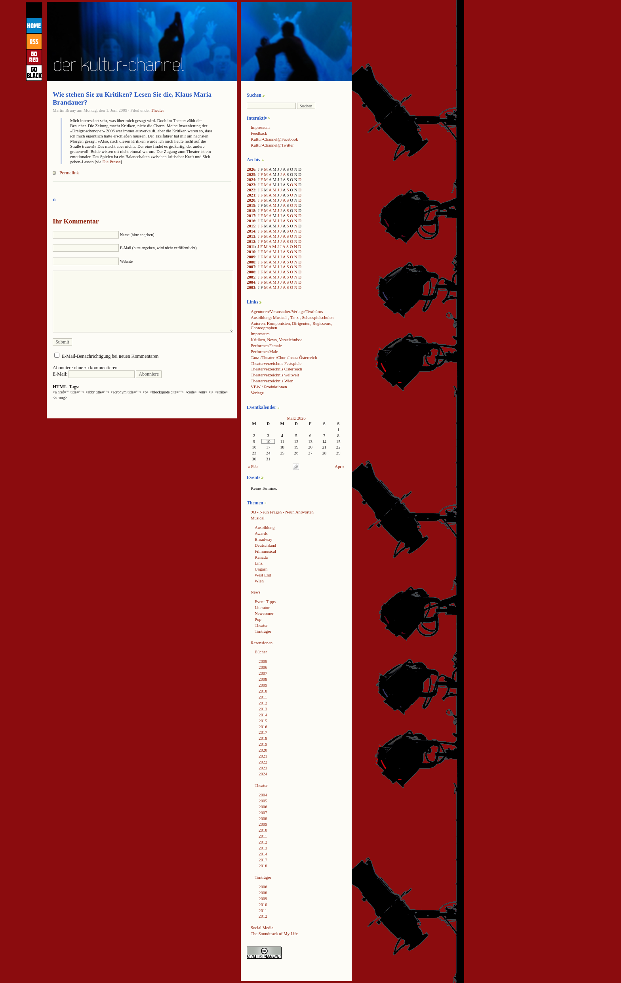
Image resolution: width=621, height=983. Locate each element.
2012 (251, 241)
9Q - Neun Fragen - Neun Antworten (282, 512)
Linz (259, 563)
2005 (251, 277)
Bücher (261, 651)
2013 (251, 236)
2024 (251, 179)
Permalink (69, 173)
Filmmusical (265, 551)
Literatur (262, 607)
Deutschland (265, 545)
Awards (261, 533)
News (256, 592)
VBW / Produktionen (269, 386)
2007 (251, 266)
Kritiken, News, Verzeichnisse (277, 339)
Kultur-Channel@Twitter (272, 145)
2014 (251, 231)
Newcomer (264, 613)
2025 (251, 174)
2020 (251, 200)
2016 (251, 220)
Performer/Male (264, 351)
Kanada (261, 557)
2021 (251, 195)
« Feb (252, 466)
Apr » (340, 466)
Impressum (260, 127)
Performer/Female (266, 345)
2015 (251, 225)
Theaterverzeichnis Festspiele (276, 363)
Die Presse (112, 161)
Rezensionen (261, 642)
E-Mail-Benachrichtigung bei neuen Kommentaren (110, 356)
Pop (258, 619)
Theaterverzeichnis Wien (272, 380)
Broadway (263, 539)
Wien (259, 580)
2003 (251, 287)
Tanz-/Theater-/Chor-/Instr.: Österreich (284, 357)
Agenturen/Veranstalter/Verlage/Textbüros (287, 311)
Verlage (257, 392)
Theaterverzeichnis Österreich (276, 368)
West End (263, 575)
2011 (251, 246)
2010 (251, 251)
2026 (251, 169)
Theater (157, 110)
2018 (251, 210)
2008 (251, 262)
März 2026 (296, 418)
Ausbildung (264, 527)
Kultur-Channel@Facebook (274, 139)
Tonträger (263, 631)
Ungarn (261, 569)
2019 (251, 205)
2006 (251, 271)
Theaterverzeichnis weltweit (275, 374)
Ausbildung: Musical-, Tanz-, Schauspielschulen (292, 317)
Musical (258, 517)
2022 (251, 189)
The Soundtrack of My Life (274, 933)
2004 (251, 282)
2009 (251, 256)
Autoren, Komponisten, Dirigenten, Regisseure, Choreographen (291, 325)
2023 (251, 184)
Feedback (259, 133)
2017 (251, 215)
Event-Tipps (265, 601)
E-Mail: (94, 374)
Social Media (262, 927)
